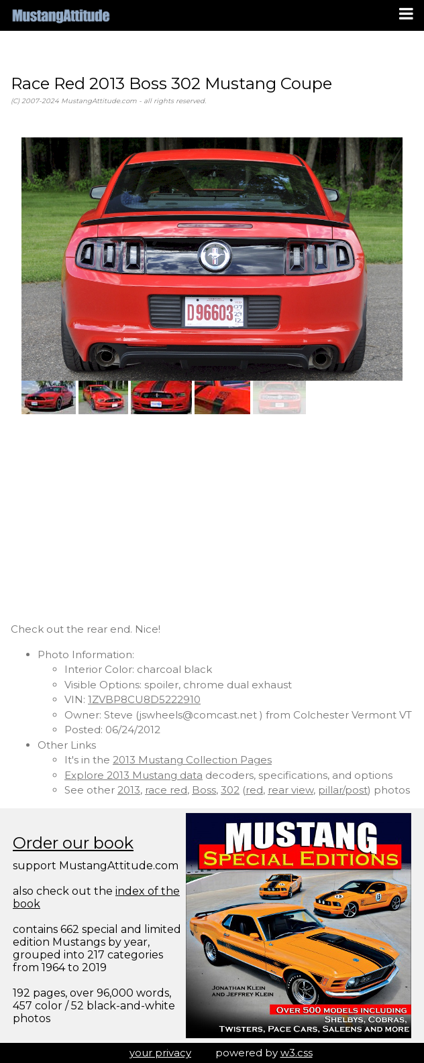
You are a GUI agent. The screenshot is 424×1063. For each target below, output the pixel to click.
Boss (204, 790)
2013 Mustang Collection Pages (192, 759)
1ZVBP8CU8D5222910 (144, 699)
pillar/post (343, 790)
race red (166, 790)
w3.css (296, 1052)
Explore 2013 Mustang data (133, 775)
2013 (128, 790)
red (254, 790)
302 (230, 790)
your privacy (160, 1052)
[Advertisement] (212, 518)
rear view (290, 790)
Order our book (73, 843)
